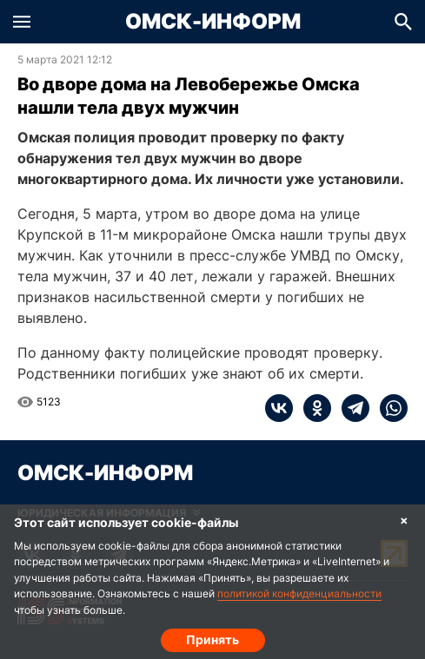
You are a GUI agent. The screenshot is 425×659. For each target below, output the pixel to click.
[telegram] (350, 408)
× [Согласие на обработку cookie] (404, 519)
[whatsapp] (388, 408)
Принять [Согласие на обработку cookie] (212, 639)
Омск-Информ (213, 22)
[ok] (312, 408)
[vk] (279, 408)
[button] (21, 21)
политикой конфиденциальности (299, 593)
